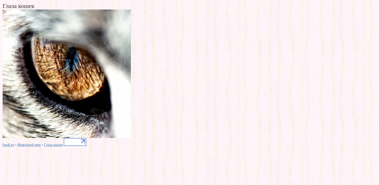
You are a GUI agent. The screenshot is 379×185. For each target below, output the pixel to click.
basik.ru (8, 145)
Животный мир (29, 145)
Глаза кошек (53, 145)
